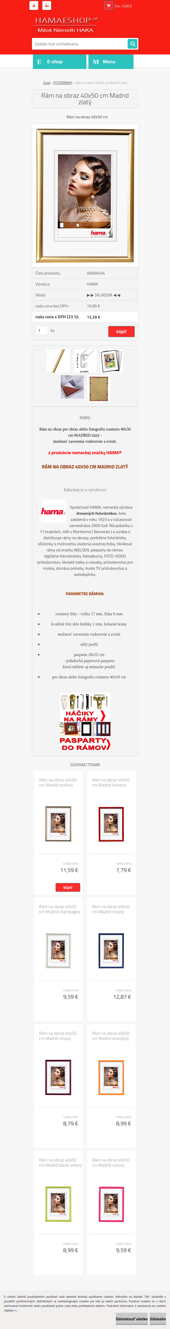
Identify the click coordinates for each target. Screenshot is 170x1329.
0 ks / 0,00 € (123, 6)
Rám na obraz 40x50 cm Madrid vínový (58, 1036)
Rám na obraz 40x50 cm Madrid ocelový (58, 782)
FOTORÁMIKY (62, 82)
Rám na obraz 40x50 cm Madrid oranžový (111, 1036)
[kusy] (41, 330)
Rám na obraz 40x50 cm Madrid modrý (111, 909)
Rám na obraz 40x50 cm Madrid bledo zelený (60, 1162)
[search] (132, 44)
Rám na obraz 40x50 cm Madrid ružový (111, 1162)
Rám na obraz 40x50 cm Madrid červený (111, 782)
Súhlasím (158, 1319)
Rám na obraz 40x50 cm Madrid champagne (60, 909)
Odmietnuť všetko (132, 1319)
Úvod (46, 82)
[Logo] (67, 24)
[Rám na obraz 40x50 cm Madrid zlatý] (85, 126)
